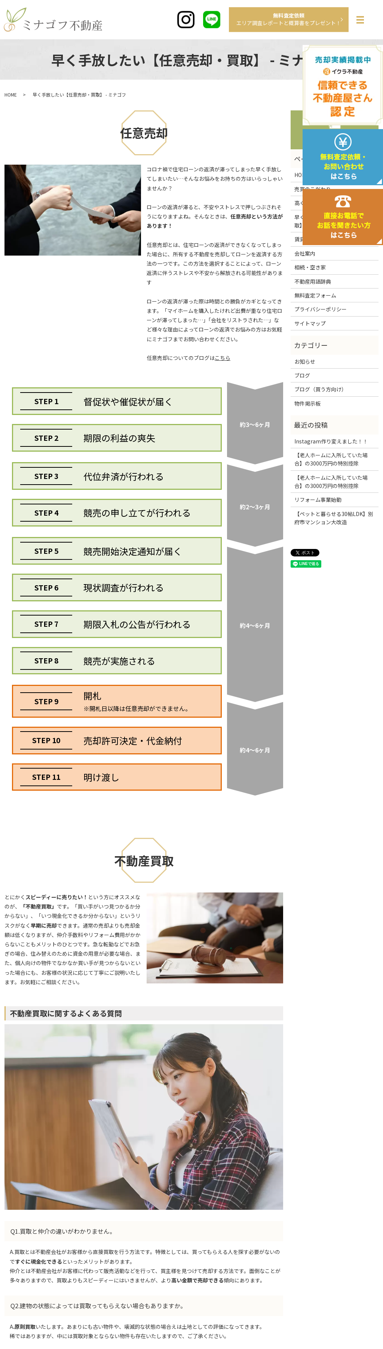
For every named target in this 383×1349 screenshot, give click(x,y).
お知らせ (304, 361)
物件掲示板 (307, 403)
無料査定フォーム (315, 295)
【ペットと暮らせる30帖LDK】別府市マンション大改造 (333, 518)
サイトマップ (310, 323)
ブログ (302, 375)
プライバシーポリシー (320, 309)
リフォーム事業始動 (317, 499)
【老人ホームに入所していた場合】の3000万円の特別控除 (331, 459)
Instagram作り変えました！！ (331, 441)
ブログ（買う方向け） (320, 389)
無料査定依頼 (288, 19)
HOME (10, 94)
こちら (222, 357)
